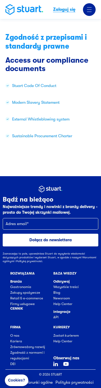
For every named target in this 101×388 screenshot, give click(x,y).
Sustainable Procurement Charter (42, 135)
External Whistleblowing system (40, 119)
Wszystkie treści (66, 287)
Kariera (16, 341)
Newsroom (61, 298)
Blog (56, 292)
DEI (12, 364)
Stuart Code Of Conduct (34, 85)
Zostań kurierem (66, 335)
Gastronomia (20, 287)
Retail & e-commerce (26, 298)
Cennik (16, 308)
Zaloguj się (64, 9)
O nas (14, 335)
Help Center (62, 304)
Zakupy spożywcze (25, 292)
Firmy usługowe (22, 304)
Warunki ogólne (39, 382)
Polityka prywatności (74, 382)
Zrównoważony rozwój (27, 347)
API (55, 317)
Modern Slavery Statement (36, 102)
